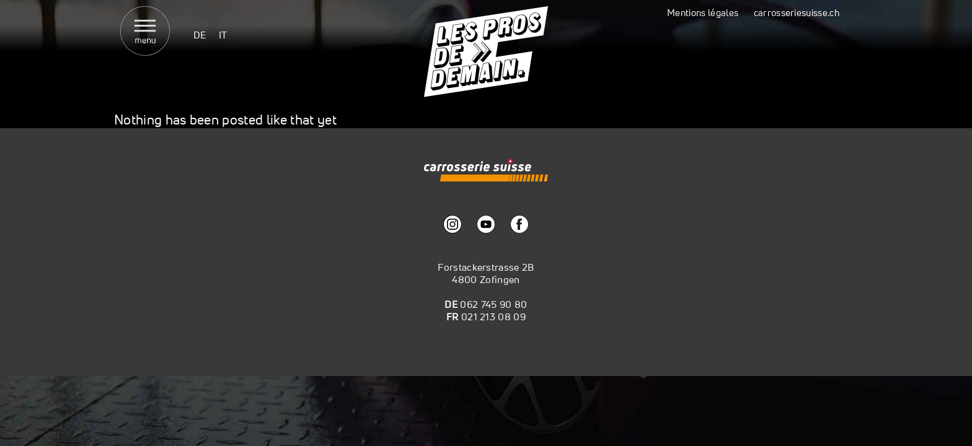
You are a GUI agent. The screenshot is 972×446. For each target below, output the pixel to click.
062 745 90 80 (493, 304)
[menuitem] (200, 34)
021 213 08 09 (493, 316)
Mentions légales (702, 13)
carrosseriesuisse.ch (796, 13)
